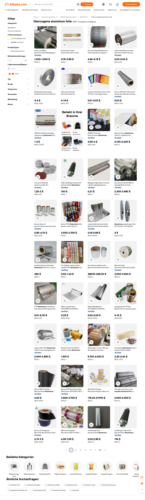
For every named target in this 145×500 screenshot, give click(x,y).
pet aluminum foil (39, 490)
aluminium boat (70, 485)
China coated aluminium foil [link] (101, 17)
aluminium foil (14, 485)
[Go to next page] (105, 450)
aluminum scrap (88, 485)
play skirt (74, 490)
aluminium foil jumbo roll (17, 490)
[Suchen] (86, 4)
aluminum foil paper (32, 485)
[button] (78, 4)
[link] (142, 477)
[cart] (111, 5)
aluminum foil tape (57, 490)
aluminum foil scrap (108, 485)
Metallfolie (84, 17)
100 (100, 450)
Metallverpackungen (68, 17)
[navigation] (18, 233)
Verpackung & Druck (49, 17)
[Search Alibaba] (55, 4)
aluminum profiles (52, 485)
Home (35, 17)
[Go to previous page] (66, 450)
